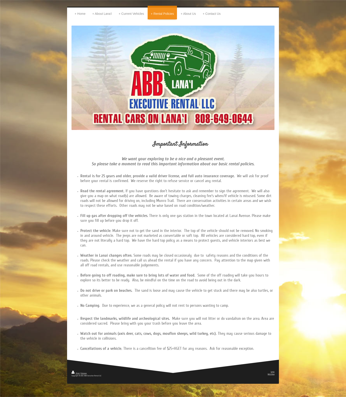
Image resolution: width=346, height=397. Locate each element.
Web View (271, 374)
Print (75, 373)
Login (273, 372)
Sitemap (84, 373)
